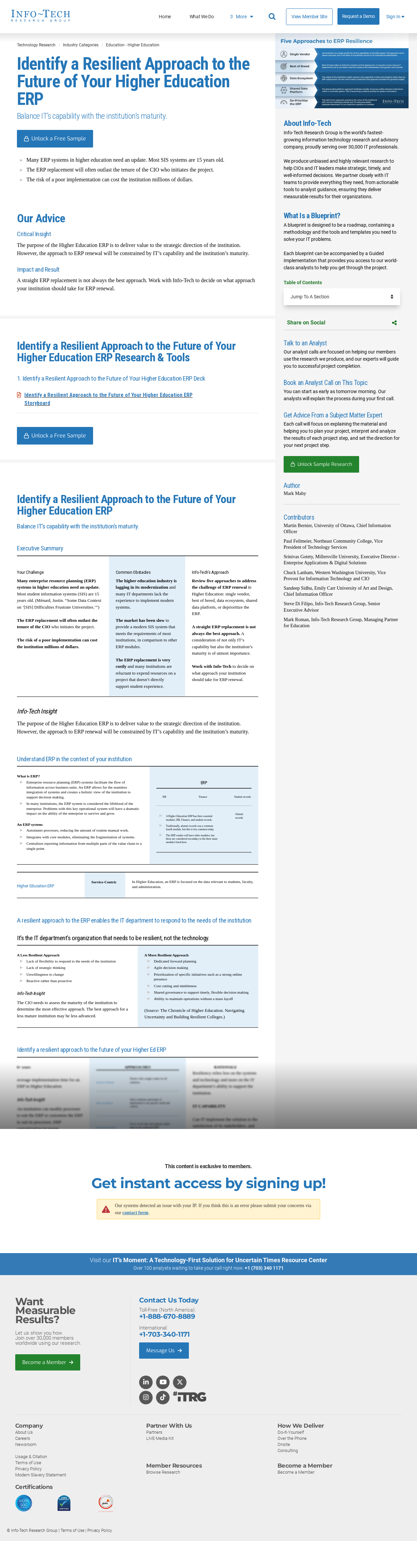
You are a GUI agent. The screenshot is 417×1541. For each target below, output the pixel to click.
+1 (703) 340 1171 (264, 1268)
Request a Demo (358, 16)
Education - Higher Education (132, 45)
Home (165, 16)
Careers (22, 1438)
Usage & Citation (31, 1456)
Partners (154, 1432)
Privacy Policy (28, 1468)
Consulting (288, 1450)
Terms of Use (28, 1462)
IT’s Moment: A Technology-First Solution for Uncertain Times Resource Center (220, 1260)
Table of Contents (303, 282)
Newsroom (26, 1444)
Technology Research (36, 45)
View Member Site (309, 16)
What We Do (202, 16)
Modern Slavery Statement (40, 1474)
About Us (24, 1432)
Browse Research (163, 1472)
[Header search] (273, 16)
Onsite (284, 1444)
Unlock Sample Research (325, 464)
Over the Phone (292, 1438)
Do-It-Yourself (291, 1432)
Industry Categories (80, 45)
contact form (136, 1212)
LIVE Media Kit (160, 1438)
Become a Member (47, 1362)
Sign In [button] (395, 16)
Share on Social (342, 322)
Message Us (164, 1350)
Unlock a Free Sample (58, 138)
